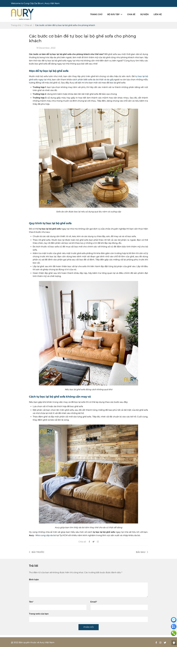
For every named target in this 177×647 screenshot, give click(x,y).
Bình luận (34, 579)
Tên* (31, 601)
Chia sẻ (131, 14)
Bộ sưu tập (114, 14)
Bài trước (36, 552)
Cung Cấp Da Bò (32, 3)
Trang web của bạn (39, 613)
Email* (93, 601)
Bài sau (142, 552)
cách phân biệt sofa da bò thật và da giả (92, 79)
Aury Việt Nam (52, 3)
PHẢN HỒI (88, 627)
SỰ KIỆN (144, 14)
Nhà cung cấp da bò (46, 535)
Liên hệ (158, 14)
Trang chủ (96, 14)
